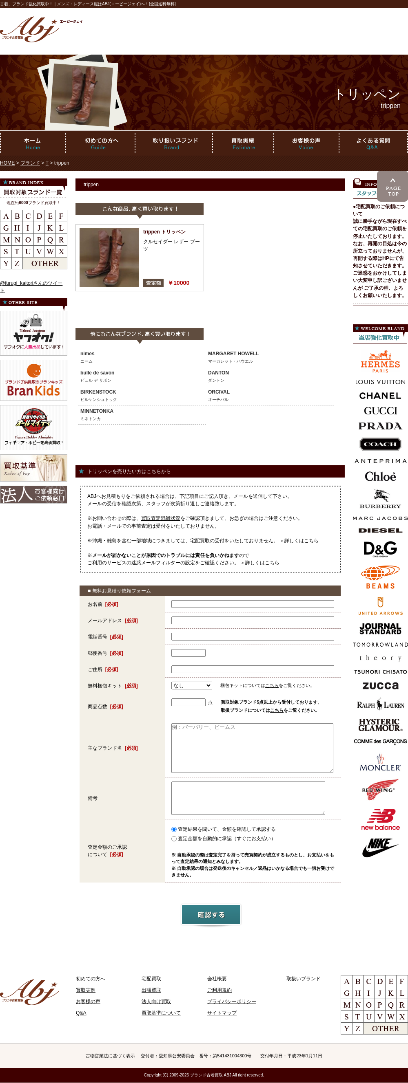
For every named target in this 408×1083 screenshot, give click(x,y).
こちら (272, 685)
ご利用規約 (219, 990)
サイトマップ (222, 1013)
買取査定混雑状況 (160, 518)
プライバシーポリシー (231, 1001)
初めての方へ (90, 979)
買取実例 (85, 990)
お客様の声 (88, 1001)
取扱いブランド (303, 979)
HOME (7, 163)
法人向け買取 (156, 1001)
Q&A (81, 1013)
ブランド (30, 163)
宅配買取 (151, 979)
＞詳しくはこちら (299, 541)
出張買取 (151, 990)
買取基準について (161, 1013)
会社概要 (217, 979)
